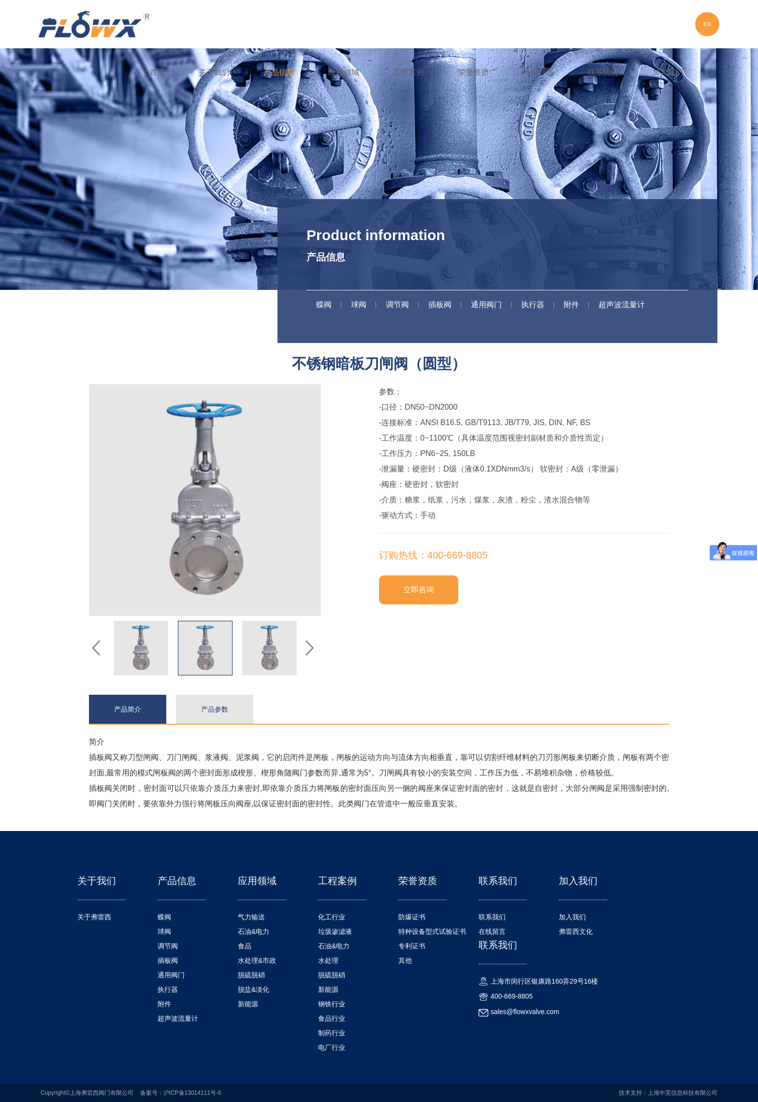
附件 (571, 305)
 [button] (309, 648)
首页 (157, 72)
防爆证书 (411, 917)
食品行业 (331, 1018)
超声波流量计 (621, 305)
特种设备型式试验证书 (432, 931)
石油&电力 (253, 931)
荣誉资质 (473, 72)
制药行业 (331, 1033)
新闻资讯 (538, 72)
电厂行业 (331, 1047)
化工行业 (331, 917)
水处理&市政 (257, 960)
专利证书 (411, 946)
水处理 (328, 960)
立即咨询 (418, 590)
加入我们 (667, 72)
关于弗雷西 (94, 917)
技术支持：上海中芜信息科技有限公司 (668, 1092)
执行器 (532, 305)
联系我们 (602, 72)
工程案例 (408, 72)
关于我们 (214, 72)
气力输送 (251, 917)
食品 (244, 946)
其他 (405, 960)
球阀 (358, 305)
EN (707, 24)
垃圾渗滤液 (335, 931)
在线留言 (492, 931)
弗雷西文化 (576, 931)
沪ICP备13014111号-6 (192, 1092)
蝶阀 (324, 305)
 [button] (96, 648)
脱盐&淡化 (253, 989)
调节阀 (397, 305)
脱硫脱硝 (251, 975)
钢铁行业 (331, 1004)
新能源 (248, 1004)
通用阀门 (486, 305)
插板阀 (440, 305)
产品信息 (278, 72)
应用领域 (343, 72)
